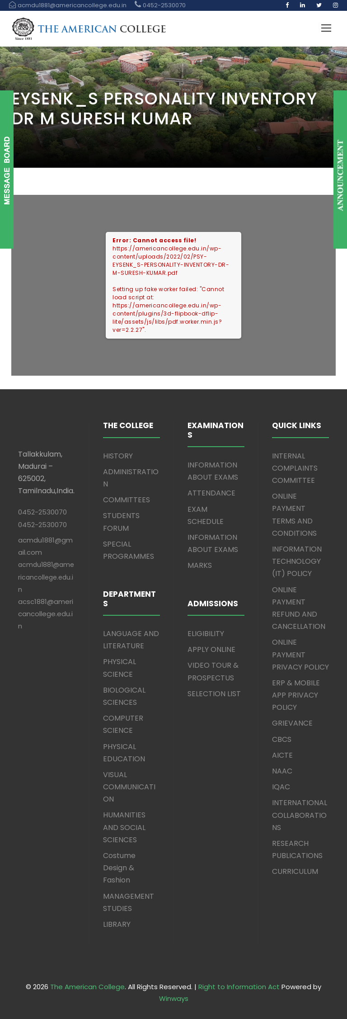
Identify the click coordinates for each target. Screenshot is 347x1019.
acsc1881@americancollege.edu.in (45, 614)
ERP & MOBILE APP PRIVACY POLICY (296, 695)
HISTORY (118, 456)
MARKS (200, 565)
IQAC (281, 787)
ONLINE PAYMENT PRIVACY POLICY (300, 654)
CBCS (281, 739)
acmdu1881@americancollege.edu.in (46, 577)
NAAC (282, 771)
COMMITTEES (126, 500)
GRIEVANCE (292, 723)
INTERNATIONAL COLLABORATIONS (299, 814)
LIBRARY (117, 924)
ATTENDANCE (211, 493)
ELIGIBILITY (206, 633)
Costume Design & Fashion (119, 867)
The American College (87, 986)
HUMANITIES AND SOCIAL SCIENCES (124, 827)
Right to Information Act (239, 986)
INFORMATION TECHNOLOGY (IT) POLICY (297, 561)
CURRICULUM (295, 871)
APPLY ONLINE (211, 649)
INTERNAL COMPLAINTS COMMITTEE (295, 468)
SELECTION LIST (214, 694)
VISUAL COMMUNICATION (129, 786)
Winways (173, 998)
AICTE (282, 755)
